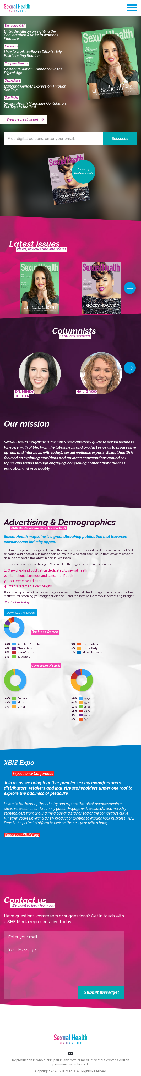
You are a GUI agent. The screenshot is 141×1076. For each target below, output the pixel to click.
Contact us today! (17, 602)
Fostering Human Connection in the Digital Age (33, 71)
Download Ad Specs (21, 612)
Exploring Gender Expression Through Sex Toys (35, 88)
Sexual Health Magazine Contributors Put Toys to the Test (35, 105)
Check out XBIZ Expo (22, 835)
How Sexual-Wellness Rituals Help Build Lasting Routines (33, 54)
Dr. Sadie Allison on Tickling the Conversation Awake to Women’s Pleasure (31, 35)
